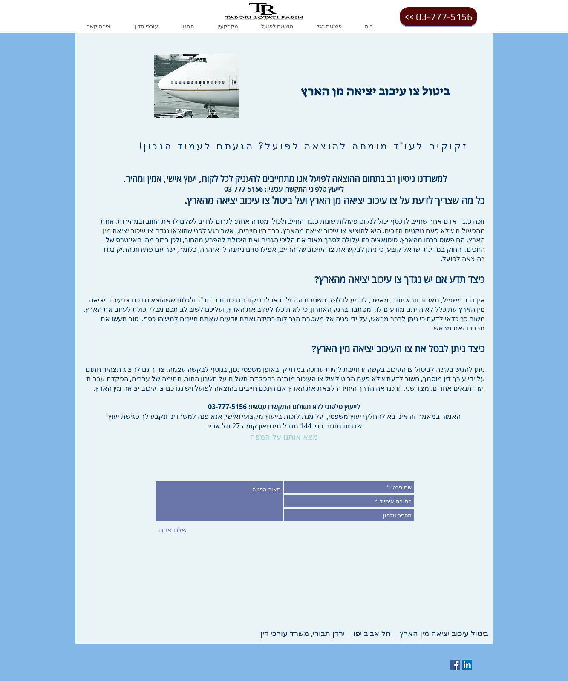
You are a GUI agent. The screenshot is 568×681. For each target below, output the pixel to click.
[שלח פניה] (173, 530)
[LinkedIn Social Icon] (467, 665)
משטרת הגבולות (303, 300)
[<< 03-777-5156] (438, 16)
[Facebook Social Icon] (455, 665)
